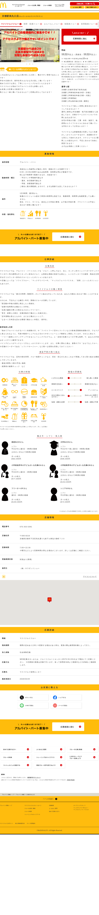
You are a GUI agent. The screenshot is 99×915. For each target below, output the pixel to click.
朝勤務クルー (70, 24)
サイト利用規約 (31, 823)
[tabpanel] (30, 45)
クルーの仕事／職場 (34, 5)
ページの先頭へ (48, 799)
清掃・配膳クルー (32, 24)
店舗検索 (51, 805)
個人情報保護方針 (20, 823)
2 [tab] (30, 64)
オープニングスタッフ (80, 805)
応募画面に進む (80, 39)
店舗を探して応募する (84, 4)
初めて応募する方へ (91, 7)
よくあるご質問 (77, 7)
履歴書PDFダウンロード (34, 777)
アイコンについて (90, 576)
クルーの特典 (47, 5)
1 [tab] (27, 64)
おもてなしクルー (52, 24)
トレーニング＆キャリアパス (59, 5)
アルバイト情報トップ (6, 805)
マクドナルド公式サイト (6, 823)
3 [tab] (33, 64)
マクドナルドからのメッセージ (18, 5)
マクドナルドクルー (10, 24)
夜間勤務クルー (88, 24)
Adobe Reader (71, 780)
